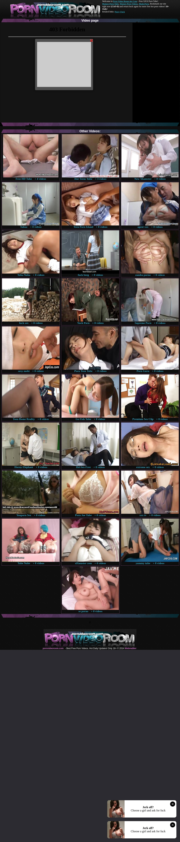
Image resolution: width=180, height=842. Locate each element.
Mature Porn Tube (110, 4)
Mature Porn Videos (129, 4)
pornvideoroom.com (53, 648)
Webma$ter (130, 648)
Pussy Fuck (120, 12)
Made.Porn (144, 4)
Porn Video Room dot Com (125, 1)
